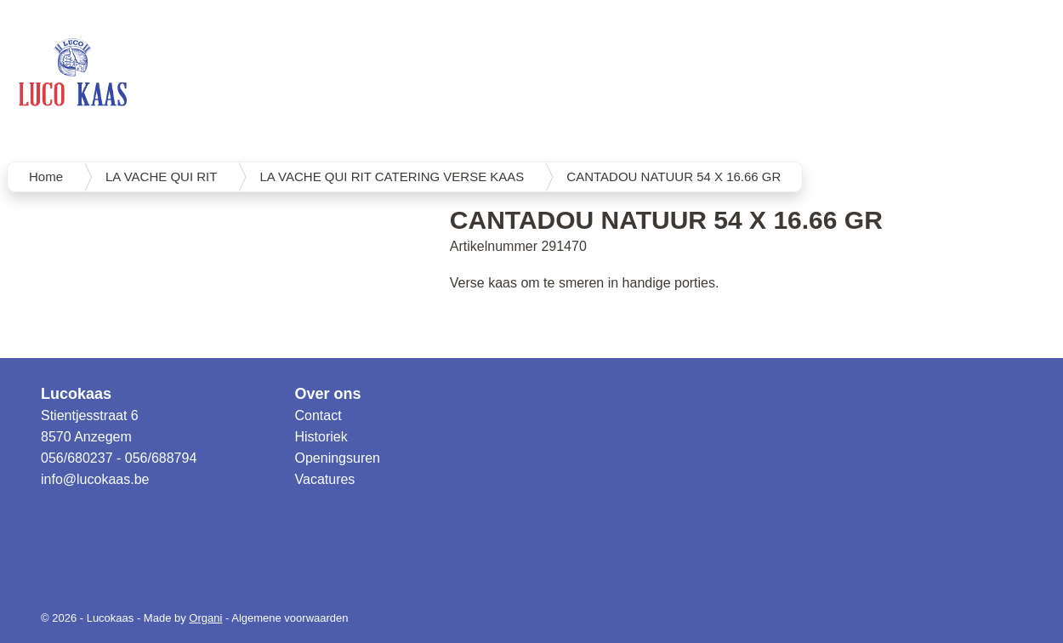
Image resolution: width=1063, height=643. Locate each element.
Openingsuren (338, 458)
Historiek (321, 437)
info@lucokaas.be (95, 479)
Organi (205, 618)
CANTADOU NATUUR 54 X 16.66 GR (673, 176)
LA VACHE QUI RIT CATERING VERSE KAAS (391, 176)
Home (46, 176)
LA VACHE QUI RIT (161, 176)
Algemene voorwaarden (289, 618)
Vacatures (325, 479)
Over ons (328, 393)
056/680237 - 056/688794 (118, 458)
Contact (318, 415)
